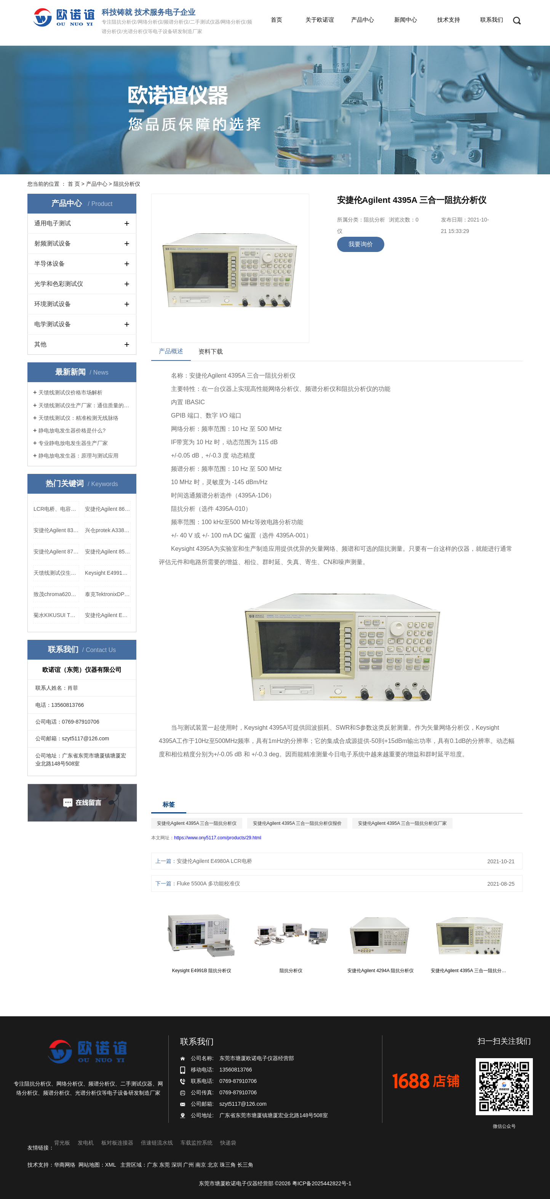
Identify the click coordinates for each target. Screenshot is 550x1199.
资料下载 (210, 351)
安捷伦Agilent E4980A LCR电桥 (214, 861)
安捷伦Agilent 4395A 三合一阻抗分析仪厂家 (402, 823)
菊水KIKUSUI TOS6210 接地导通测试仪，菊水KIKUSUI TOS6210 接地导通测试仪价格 (56, 615)
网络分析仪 (284, 389)
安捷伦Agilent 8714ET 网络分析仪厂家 (56, 551)
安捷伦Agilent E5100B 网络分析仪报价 (108, 615)
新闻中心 (405, 19)
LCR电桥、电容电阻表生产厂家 (56, 509)
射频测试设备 (52, 243)
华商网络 (64, 1165)
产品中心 (362, 19)
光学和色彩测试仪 (58, 284)
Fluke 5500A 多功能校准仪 (208, 883)
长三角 (245, 1165)
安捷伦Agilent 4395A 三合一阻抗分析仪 (197, 823)
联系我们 (491, 19)
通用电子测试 (52, 223)
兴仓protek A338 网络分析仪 (108, 530)
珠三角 (228, 1165)
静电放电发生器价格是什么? (72, 430)
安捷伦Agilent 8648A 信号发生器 (108, 509)
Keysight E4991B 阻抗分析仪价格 (108, 573)
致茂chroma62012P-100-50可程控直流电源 (56, 594)
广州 (188, 1165)
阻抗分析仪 (127, 184)
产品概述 (171, 351)
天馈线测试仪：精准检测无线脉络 (78, 418)
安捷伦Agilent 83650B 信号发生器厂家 (56, 530)
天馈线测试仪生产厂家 (56, 573)
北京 (213, 1165)
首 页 (74, 184)
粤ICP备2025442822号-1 (322, 1183)
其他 (40, 344)
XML (110, 1165)
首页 (276, 19)
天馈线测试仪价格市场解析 (70, 392)
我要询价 (361, 244)
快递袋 (228, 1143)
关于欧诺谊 (319, 19)
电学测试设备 (52, 324)
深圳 (176, 1165)
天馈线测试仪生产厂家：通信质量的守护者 (84, 405)
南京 (200, 1165)
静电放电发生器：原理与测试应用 (78, 456)
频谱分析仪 (320, 389)
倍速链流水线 (157, 1143)
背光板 (62, 1143)
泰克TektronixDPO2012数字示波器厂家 (108, 594)
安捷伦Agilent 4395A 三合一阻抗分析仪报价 (297, 823)
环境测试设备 (52, 304)
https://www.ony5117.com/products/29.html (217, 837)
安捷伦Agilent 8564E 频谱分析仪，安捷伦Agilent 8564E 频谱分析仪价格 (108, 551)
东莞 (164, 1165)
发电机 (86, 1143)
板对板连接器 (117, 1143)
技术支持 (448, 19)
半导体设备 (49, 263)
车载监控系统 (197, 1143)
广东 (152, 1165)
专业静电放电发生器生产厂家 (73, 443)
